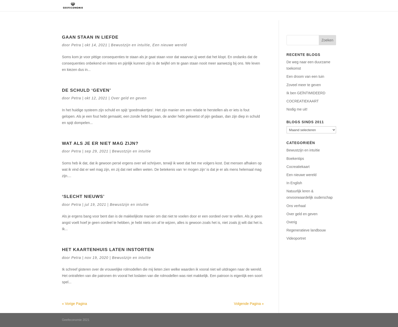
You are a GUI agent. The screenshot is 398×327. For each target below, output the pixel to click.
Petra (76, 45)
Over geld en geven (128, 98)
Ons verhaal (296, 206)
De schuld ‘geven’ (86, 90)
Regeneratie (241, 5)
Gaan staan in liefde (90, 37)
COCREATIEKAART (303, 101)
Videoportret (296, 238)
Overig (292, 222)
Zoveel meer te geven (304, 85)
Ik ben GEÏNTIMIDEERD (306, 93)
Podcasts (292, 5)
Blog (332, 5)
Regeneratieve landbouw (306, 230)
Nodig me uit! (297, 109)
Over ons (215, 5)
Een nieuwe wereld (170, 45)
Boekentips (295, 159)
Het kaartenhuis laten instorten (108, 249)
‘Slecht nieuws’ (83, 196)
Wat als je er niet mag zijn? (100, 143)
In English (294, 183)
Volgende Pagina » (249, 304)
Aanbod (265, 5)
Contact (314, 5)
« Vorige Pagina (74, 304)
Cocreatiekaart (298, 167)
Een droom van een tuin (305, 76)
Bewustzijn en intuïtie (130, 45)
